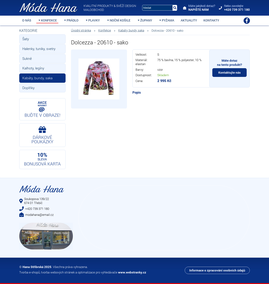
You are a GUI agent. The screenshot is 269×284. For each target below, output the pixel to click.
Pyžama (167, 20)
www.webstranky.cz (132, 272)
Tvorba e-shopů (29, 272)
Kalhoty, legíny (33, 68)
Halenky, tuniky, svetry (38, 48)
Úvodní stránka (81, 30)
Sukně (27, 58)
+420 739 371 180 (237, 9)
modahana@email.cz (39, 215)
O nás (26, 20)
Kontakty (211, 20)
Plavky (94, 20)
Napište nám (198, 9)
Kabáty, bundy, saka (37, 78)
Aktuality (189, 20)
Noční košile (119, 20)
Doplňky (28, 87)
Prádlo (72, 20)
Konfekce (48, 20)
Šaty (25, 39)
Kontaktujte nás (229, 72)
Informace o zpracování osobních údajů (217, 270)
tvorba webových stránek (58, 272)
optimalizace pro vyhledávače (97, 272)
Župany (145, 20)
